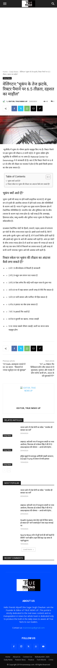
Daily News (13, 72)
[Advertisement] (28, 40)
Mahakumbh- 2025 (42, 657)
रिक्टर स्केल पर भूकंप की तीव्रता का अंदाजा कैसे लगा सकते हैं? (29, 184)
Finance (31, 660)
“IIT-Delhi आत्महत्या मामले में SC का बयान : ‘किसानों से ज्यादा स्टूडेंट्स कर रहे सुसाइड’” (14, 367)
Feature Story (20, 660)
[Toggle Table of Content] (47, 177)
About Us (16, 657)
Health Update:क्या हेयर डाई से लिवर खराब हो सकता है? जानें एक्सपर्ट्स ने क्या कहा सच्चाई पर (36, 523)
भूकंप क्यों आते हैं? (14, 181)
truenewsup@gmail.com (34, 627)
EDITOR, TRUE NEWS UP (18, 101)
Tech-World (41, 660)
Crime (51, 660)
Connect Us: (27, 657)
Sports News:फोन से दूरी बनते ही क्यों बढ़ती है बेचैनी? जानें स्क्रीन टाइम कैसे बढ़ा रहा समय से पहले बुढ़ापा (37, 538)
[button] (4, 4)
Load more (28, 549)
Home (5, 72)
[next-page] (9, 470)
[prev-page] (4, 470)
